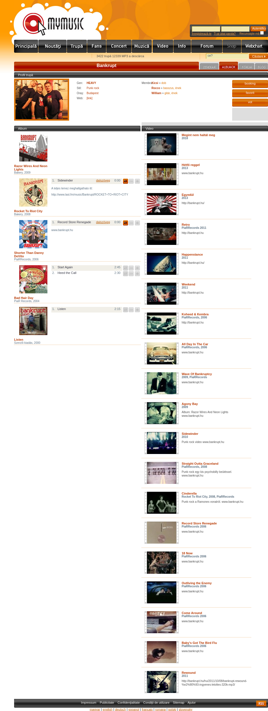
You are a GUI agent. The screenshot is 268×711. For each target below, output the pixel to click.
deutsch (120, 709)
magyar (95, 709)
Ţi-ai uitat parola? (225, 33)
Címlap (26, 46)
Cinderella (189, 493)
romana (160, 709)
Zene (142, 46)
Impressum (88, 702)
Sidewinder (190, 433)
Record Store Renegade (199, 523)
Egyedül (188, 194)
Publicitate (107, 702)
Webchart (254, 46)
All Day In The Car (195, 344)
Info (182, 46)
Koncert (119, 46)
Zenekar (209, 67)
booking (250, 83)
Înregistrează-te (201, 33)
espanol (133, 709)
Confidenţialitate (129, 702)
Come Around (192, 613)
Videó (163, 46)
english (108, 709)
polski (172, 709)
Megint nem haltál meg (198, 135)
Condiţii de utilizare (156, 702)
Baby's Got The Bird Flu (199, 642)
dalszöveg (103, 180)
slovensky (185, 709)
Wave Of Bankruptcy (197, 374)
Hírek (52, 46)
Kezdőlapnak (49, 56)
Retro (186, 224)
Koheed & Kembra (195, 314)
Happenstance (192, 254)
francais (147, 709)
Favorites (25, 56)
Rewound (189, 672)
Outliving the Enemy (197, 583)
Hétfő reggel (191, 165)
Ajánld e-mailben (73, 56)
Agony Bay (190, 404)
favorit (250, 92)
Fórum (207, 46)
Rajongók (96, 46)
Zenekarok (77, 46)
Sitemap (178, 702)
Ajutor (192, 702)
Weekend (188, 284)
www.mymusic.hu (48, 18)
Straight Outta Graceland (200, 463)
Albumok (228, 66)
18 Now (187, 553)
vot (250, 102)
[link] (90, 98)
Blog (261, 67)
